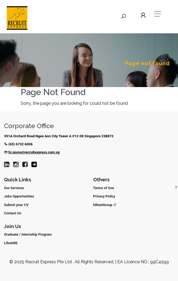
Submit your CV (16, 205)
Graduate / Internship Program (28, 234)
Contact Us (12, 213)
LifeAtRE (11, 243)
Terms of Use (103, 188)
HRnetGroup (105, 205)
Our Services (14, 188)
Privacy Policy (104, 196)
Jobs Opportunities (19, 196)
